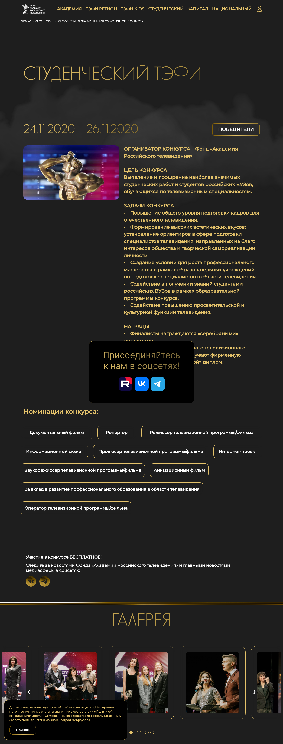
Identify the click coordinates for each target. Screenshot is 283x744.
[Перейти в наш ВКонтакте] (142, 384)
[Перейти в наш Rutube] (125, 384)
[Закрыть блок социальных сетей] (189, 345)
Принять (23, 730)
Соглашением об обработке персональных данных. (83, 716)
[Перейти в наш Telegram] (158, 384)
